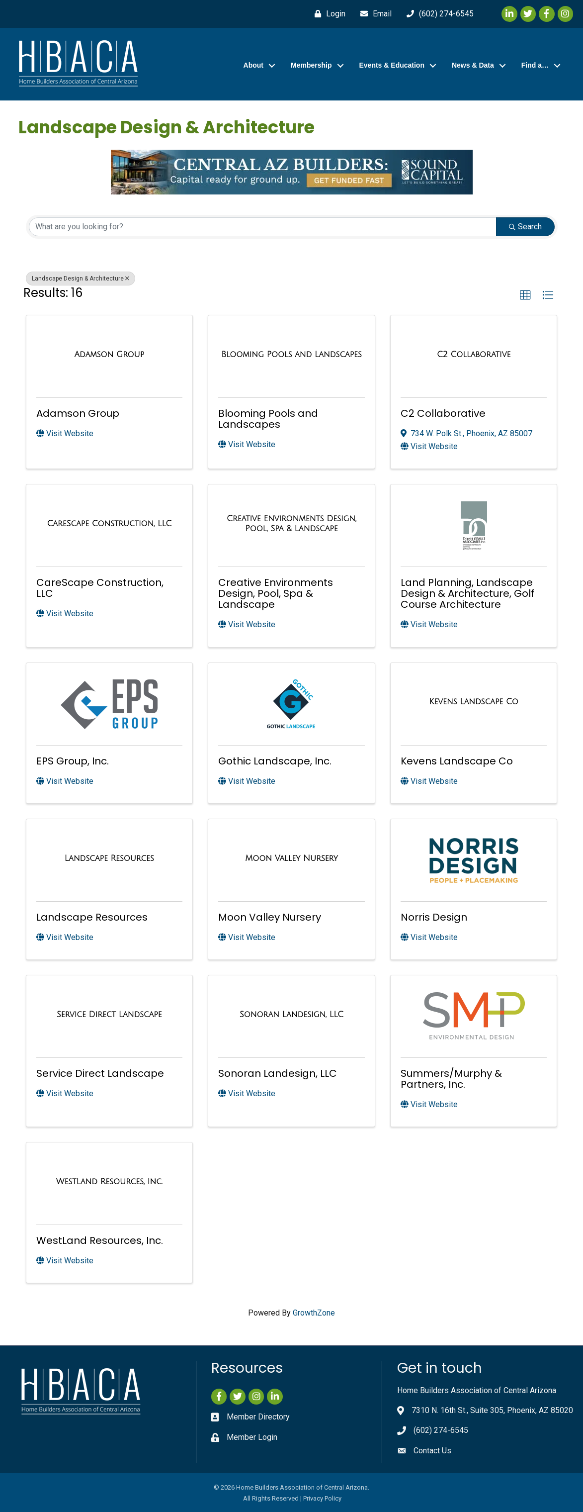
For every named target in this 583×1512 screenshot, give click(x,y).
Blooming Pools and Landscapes (268, 418)
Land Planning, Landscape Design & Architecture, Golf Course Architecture (467, 593)
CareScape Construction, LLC (100, 587)
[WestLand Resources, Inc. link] (109, 1182)
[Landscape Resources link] (109, 858)
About (253, 65)
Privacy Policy (322, 1498)
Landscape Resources (92, 917)
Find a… (535, 65)
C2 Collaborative (443, 413)
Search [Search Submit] (525, 226)
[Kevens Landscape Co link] (473, 702)
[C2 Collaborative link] (473, 355)
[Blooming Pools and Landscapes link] (291, 355)
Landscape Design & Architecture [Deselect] (80, 278)
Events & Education (391, 65)
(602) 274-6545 (441, 1430)
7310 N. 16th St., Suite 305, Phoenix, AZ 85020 (492, 1410)
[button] (525, 295)
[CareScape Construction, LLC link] (109, 524)
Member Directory (258, 1416)
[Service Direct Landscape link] (109, 1015)
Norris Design (434, 917)
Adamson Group (77, 413)
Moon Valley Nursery (269, 917)
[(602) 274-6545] (438, 14)
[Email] (373, 14)
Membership (311, 65)
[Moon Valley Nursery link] (291, 858)
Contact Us (432, 1450)
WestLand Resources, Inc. (99, 1240)
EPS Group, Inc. (72, 761)
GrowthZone (314, 1313)
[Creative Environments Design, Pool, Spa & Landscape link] (291, 523)
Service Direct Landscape (100, 1073)
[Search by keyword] (263, 226)
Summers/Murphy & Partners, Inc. (451, 1078)
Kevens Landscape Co (457, 761)
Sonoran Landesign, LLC (277, 1073)
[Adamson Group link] (109, 355)
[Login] (327, 14)
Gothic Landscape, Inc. (275, 761)
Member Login (252, 1437)
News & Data (473, 65)
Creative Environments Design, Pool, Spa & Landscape (275, 593)
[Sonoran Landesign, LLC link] (291, 1015)
